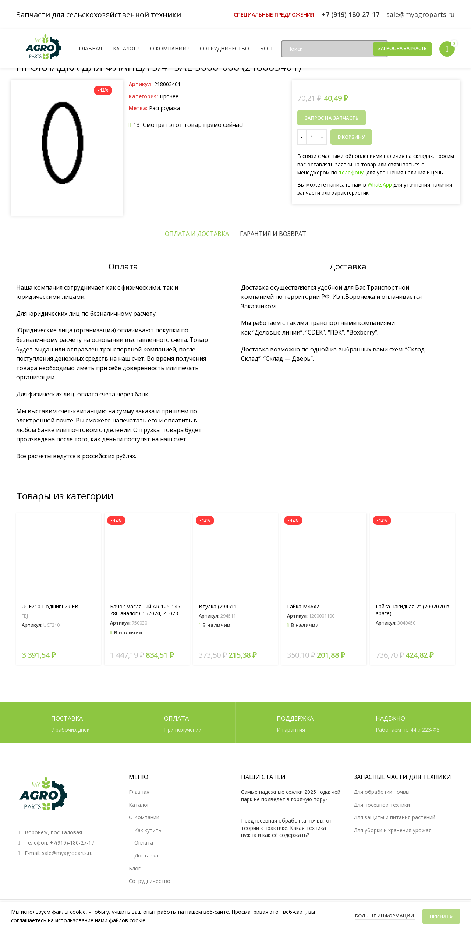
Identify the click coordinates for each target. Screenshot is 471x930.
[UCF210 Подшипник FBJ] (58, 555)
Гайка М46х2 (303, 606)
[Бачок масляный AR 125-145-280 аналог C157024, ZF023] (147, 555)
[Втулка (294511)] (235, 555)
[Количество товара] (312, 137)
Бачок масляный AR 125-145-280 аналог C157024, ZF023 (146, 610)
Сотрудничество (149, 880)
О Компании (144, 817)
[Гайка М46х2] (323, 555)
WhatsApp (380, 184)
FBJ (25, 615)
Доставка (146, 855)
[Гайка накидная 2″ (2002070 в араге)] (412, 555)
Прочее (169, 96)
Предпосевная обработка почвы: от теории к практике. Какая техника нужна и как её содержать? (286, 827)
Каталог (139, 804)
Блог (135, 868)
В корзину (351, 137)
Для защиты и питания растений (394, 817)
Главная (139, 791)
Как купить (148, 830)
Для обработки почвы (382, 791)
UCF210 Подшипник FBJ (51, 606)
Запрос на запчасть (402, 48)
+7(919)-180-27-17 (72, 842)
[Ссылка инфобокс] (274, 15)
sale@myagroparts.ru (67, 852)
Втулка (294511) (219, 606)
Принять (441, 916)
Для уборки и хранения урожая (393, 830)
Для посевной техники (382, 804)
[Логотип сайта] (43, 48)
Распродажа (164, 108)
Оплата (143, 842)
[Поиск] (334, 48)
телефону (351, 172)
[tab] (197, 233)
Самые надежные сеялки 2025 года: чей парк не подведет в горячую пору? (290, 795)
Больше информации (385, 915)
